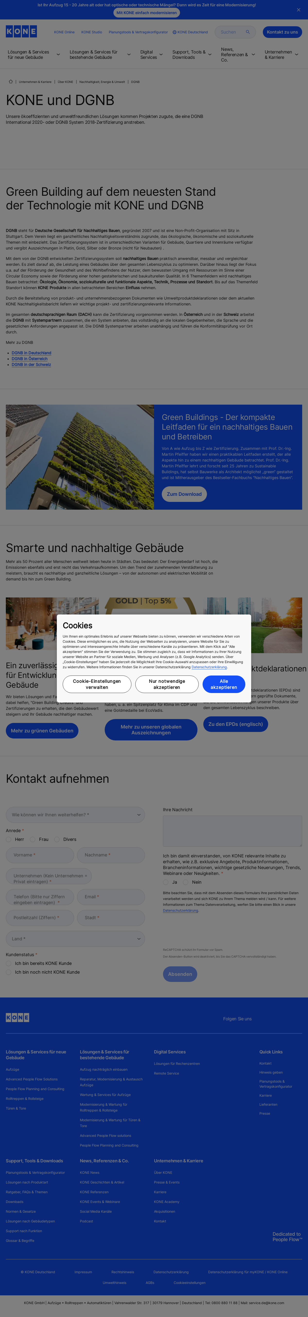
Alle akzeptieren (224, 684)
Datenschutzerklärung (209, 667)
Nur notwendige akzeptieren (167, 684)
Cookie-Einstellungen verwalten (97, 684)
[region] (154, 658)
